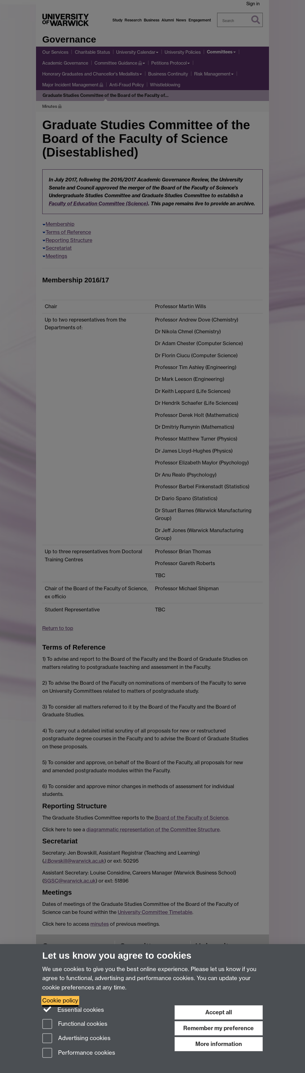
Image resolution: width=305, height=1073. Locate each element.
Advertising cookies (76, 1038)
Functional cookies (74, 1024)
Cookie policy (60, 1000)
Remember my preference (218, 1028)
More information (218, 1044)
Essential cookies (73, 1009)
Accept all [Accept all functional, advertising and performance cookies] (218, 1012)
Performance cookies (78, 1053)
